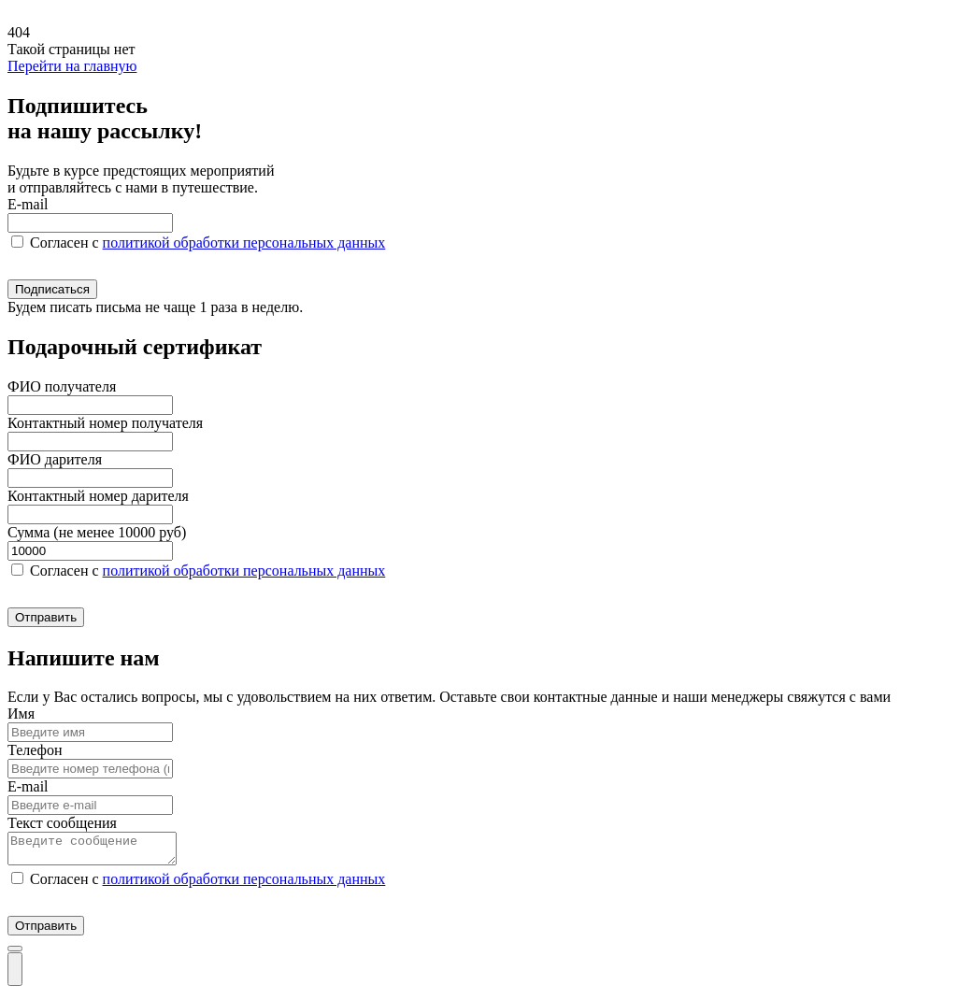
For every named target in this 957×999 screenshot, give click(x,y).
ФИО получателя (61, 386)
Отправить (46, 617)
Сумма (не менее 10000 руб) (96, 532)
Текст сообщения (62, 823)
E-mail (28, 204)
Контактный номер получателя (105, 423)
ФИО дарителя (54, 459)
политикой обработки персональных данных (244, 242)
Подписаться (52, 289)
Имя (21, 713)
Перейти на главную (71, 66)
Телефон (34, 750)
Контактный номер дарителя (98, 496)
